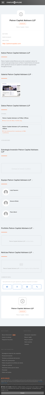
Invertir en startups (6, 337)
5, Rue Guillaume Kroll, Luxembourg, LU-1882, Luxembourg (14, 132)
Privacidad (4, 370)
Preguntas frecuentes (7, 339)
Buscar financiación (9, 334)
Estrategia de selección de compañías (11, 353)
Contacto (26, 344)
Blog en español (28, 339)
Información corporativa (30, 334)
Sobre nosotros (28, 342)
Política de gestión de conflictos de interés (12, 362)
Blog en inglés (28, 337)
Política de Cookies (6, 372)
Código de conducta (7, 365)
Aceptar (22, 393)
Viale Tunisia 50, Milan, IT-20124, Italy (12, 120)
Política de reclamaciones (8, 360)
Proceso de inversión (7, 355)
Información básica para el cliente (10, 367)
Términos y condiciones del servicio (11, 358)
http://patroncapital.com (11, 44)
